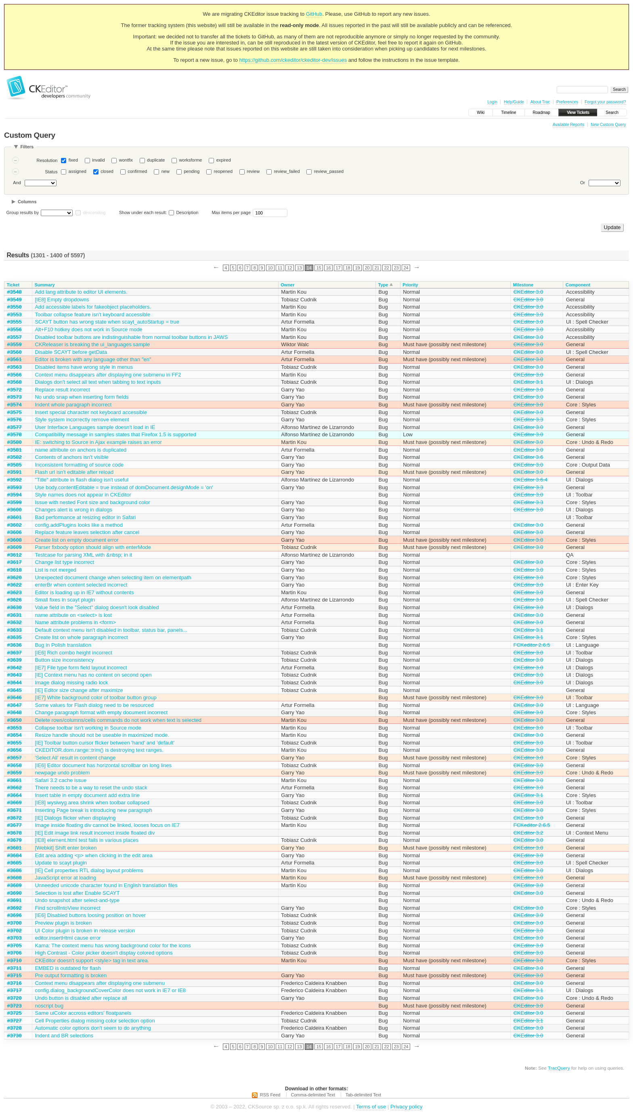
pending (191, 171)
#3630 (14, 607)
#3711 (14, 968)
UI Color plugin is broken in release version (85, 931)
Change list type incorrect (64, 562)
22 (386, 267)
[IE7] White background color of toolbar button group (95, 697)
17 (337, 267)
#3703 (14, 938)
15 (318, 267)
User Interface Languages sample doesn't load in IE (95, 427)
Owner (287, 284)
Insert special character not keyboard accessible (91, 412)
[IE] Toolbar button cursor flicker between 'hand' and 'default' (104, 743)
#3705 (14, 945)
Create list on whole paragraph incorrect (81, 637)
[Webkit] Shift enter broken (65, 848)
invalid (98, 160)
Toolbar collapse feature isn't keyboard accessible (92, 314)
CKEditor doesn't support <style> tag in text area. (92, 960)
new (165, 171)
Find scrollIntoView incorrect (67, 908)
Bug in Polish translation (63, 645)
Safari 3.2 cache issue (60, 780)
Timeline (508, 112)
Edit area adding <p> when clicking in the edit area (93, 855)
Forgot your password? (605, 102)
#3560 (14, 352)
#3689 (14, 885)
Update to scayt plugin (61, 863)
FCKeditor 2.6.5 (532, 645)
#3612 (14, 555)
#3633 (14, 630)
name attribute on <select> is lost (73, 615)
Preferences (567, 102)
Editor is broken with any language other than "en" (93, 359)
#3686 (14, 870)
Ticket (13, 284)
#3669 (14, 802)
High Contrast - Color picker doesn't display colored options (103, 953)
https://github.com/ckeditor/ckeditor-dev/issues (293, 60)
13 (299, 267)
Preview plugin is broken (63, 923)
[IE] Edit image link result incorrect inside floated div (95, 833)
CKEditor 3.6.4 (531, 480)
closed (107, 171)
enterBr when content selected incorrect (81, 585)
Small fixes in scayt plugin (65, 600)
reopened (223, 171)
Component (578, 284)
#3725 (14, 1013)
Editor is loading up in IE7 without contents (84, 592)
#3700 (14, 923)
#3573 (14, 397)
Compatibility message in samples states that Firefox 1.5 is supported (115, 434)
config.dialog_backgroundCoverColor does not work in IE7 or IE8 (110, 990)
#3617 (14, 562)
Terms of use (371, 1107)
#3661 (14, 780)
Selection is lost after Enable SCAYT (77, 893)
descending (94, 212)
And (17, 182)
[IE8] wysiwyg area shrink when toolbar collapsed (92, 802)
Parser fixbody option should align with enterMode (93, 547)
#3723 (14, 1006)
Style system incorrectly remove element (82, 419)
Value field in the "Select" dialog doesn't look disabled (97, 607)
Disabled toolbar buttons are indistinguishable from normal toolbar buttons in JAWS (131, 337)
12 (289, 267)
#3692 (14, 908)
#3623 (14, 592)
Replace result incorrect (62, 390)
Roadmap (541, 112)
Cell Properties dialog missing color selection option (95, 1021)
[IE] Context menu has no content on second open (93, 675)
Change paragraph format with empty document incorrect (101, 712)
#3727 (14, 1021)
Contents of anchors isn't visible (71, 457)
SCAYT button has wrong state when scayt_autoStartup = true (107, 322)
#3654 (14, 735)
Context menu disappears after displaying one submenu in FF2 (108, 375)
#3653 (14, 728)
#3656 (14, 750)
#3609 (14, 547)
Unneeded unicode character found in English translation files (106, 885)
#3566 (14, 375)
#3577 (14, 427)
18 (347, 267)
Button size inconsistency (64, 660)
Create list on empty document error (76, 540)
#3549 (14, 300)
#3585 (14, 465)
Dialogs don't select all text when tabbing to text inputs (98, 382)
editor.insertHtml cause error (68, 938)
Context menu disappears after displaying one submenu (100, 983)
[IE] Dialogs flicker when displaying (75, 818)
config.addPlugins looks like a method (79, 525)
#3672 (14, 818)
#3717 (14, 990)
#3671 (14, 810)
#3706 (14, 953)
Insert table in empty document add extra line (87, 795)
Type (383, 284)
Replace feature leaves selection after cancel (87, 532)
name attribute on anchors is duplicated (80, 450)
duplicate (156, 160)
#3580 (14, 442)
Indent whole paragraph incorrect (73, 405)
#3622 (14, 585)
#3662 (14, 788)
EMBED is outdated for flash (68, 968)
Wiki (480, 112)
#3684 (14, 855)
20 (367, 267)
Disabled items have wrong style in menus (84, 367)
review (253, 171)
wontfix (126, 160)
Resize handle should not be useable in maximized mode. (102, 735)
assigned (77, 171)
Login (492, 102)
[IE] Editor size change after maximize (79, 690)
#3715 (14, 975)
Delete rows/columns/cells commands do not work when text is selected (118, 720)
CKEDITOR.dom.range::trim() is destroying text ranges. (99, 750)
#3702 (14, 931)
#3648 (14, 712)
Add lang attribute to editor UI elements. (81, 292)
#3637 (14, 653)
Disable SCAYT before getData (71, 352)
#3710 (14, 960)
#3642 (14, 668)
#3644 (14, 682)
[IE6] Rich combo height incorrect (73, 653)
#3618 (14, 570)
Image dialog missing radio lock (71, 682)
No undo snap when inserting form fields (81, 397)
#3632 (14, 622)
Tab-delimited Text (363, 1094)
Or (582, 182)
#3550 (14, 307)
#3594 (14, 495)
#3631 (14, 615)
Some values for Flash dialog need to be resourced (94, 705)
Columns (27, 201)
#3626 (14, 600)
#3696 (14, 915)
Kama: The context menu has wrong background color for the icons (113, 945)
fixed (73, 160)
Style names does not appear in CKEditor (83, 495)
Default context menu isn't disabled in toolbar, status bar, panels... (111, 630)
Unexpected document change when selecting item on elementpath (113, 577)
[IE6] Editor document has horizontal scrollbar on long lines (103, 765)
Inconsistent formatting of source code (79, 465)
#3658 (14, 765)
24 (405, 267)
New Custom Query (608, 124)
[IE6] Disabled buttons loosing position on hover (90, 915)
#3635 (14, 637)
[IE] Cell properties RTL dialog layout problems (89, 870)
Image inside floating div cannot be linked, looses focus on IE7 (107, 825)
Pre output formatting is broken (71, 975)
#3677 (14, 825)
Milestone (523, 284)
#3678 (14, 833)
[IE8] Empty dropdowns (62, 300)
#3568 (14, 382)
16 (328, 267)
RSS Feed (270, 1094)
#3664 (14, 795)
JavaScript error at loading (65, 878)
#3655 (14, 743)
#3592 (14, 480)
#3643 (14, 675)
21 (376, 267)
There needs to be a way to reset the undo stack (91, 788)
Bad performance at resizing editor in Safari (85, 517)
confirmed (137, 171)
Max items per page (231, 212)
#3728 (14, 1028)
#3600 (14, 510)
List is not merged (55, 570)
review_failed (287, 171)
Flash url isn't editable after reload (74, 472)
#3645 (14, 690)
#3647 (14, 705)
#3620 (14, 577)
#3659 (14, 773)
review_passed (329, 171)
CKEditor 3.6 (528, 457)
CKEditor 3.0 (528, 292)
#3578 (14, 434)
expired (223, 160)
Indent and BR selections (64, 1036)
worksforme (190, 160)
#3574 (14, 405)
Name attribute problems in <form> (75, 622)
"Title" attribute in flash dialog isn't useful (81, 480)
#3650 (14, 720)
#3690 (14, 893)
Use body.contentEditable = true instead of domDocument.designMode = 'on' (124, 487)
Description (183, 212)
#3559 (14, 344)
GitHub (314, 14)
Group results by (22, 212)
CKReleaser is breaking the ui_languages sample (92, 344)
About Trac (540, 102)
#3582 (14, 457)
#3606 (14, 532)
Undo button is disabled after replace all (81, 998)
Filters (27, 146)
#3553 (14, 314)
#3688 (14, 878)
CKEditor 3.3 (528, 419)
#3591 (14, 472)
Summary (44, 284)
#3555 (14, 322)
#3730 (14, 1036)
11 (279, 267)
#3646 (14, 697)
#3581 (14, 450)
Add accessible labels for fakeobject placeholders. (93, 307)
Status (51, 171)
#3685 (14, 863)
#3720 (14, 998)
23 (396, 267)
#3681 (14, 848)
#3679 (14, 840)
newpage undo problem (62, 773)
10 (270, 267)
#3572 (14, 390)
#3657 (14, 758)
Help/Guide (514, 102)
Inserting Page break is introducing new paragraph (93, 810)
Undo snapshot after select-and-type (77, 900)
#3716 (14, 983)
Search (612, 112)
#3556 (14, 329)
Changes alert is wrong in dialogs (73, 510)
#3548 (14, 292)
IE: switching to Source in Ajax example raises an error (98, 442)
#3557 (14, 337)
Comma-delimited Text (313, 1094)
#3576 (14, 419)
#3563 (14, 367)
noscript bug (49, 1006)
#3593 (14, 487)
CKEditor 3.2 (528, 833)
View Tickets (578, 112)
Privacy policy (406, 1107)
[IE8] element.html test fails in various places (86, 840)
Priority (410, 284)
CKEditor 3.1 (528, 382)
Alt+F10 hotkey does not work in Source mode (88, 329)
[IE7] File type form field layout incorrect (81, 668)
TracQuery (559, 1068)
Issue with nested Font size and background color (92, 502)
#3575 (14, 412)
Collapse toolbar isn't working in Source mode (88, 728)
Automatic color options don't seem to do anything (93, 1028)
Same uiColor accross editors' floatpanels (83, 1013)
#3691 (14, 900)
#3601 (14, 517)
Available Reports (568, 124)
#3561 (14, 359)
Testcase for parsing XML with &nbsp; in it (83, 555)
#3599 (14, 502)
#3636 (14, 645)
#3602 (14, 525)
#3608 (14, 540)
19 (357, 267)
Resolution (46, 160)
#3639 (14, 660)
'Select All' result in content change (75, 758)
